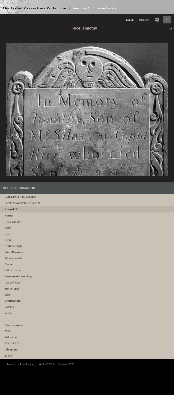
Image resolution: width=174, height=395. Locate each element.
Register (144, 19)
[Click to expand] (167, 19)
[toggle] (17, 209)
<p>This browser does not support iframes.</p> (87, 376)
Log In (130, 19)
